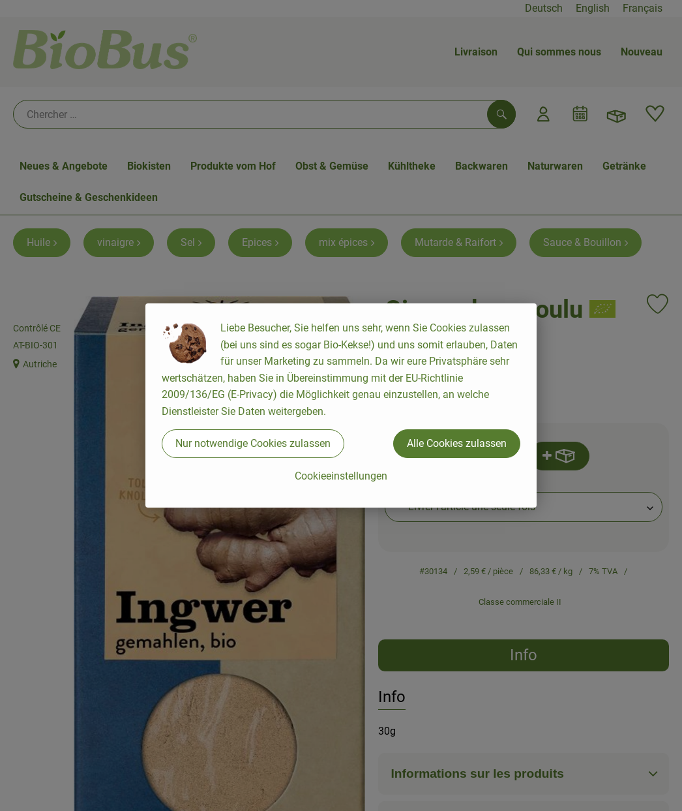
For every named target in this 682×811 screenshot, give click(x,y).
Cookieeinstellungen (341, 476)
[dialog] (341, 405)
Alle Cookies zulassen (457, 443)
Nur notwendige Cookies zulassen (253, 443)
